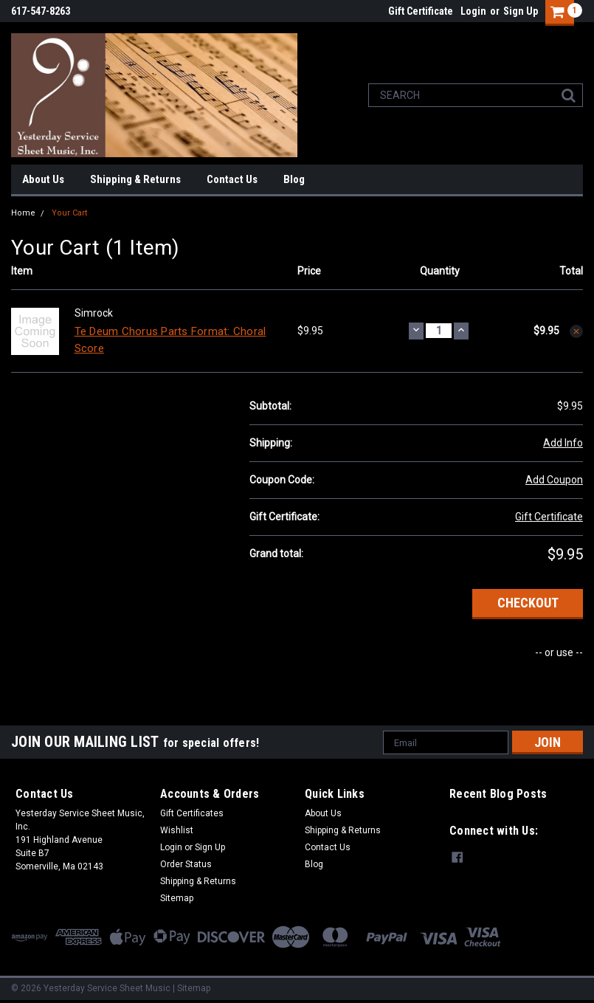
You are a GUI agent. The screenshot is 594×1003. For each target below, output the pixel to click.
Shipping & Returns (135, 179)
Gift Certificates (192, 813)
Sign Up (520, 11)
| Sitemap (191, 988)
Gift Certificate (420, 11)
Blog (294, 179)
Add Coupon (554, 480)
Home (23, 213)
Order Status (186, 864)
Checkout (528, 602)
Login (473, 11)
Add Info (563, 443)
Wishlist (176, 830)
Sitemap (176, 898)
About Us (43, 179)
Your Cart (69, 213)
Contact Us (232, 179)
